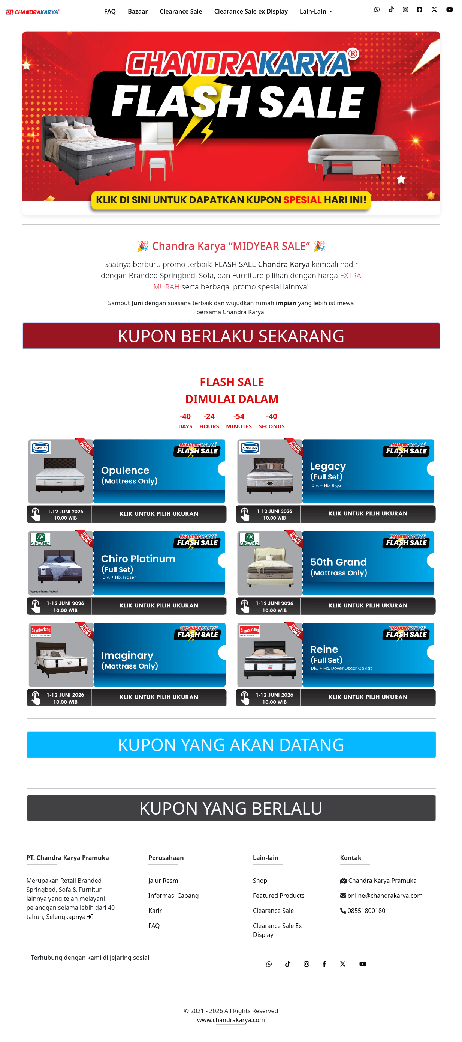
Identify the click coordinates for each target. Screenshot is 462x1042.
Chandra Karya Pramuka (382, 880)
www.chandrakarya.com (231, 1020)
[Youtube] (362, 964)
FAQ (110, 11)
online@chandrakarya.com (384, 895)
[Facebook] (325, 964)
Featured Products (279, 895)
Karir (155, 910)
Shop (260, 880)
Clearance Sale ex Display (251, 11)
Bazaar (138, 11)
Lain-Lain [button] (314, 11)
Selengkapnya (69, 917)
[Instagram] (307, 964)
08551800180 (366, 910)
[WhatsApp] (269, 964)
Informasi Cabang (173, 895)
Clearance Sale (181, 11)
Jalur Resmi (164, 880)
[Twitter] (343, 964)
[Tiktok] (288, 964)
